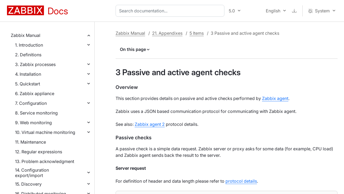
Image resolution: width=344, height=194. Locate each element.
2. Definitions (28, 54)
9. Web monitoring (33, 122)
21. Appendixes (167, 33)
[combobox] (171, 11)
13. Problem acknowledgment (44, 161)
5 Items (196, 33)
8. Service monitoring (36, 113)
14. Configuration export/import (32, 172)
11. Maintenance (30, 142)
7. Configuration (31, 103)
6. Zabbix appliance (34, 93)
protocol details (241, 181)
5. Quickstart (27, 83)
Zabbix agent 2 (150, 124)
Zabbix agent (275, 98)
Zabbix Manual (25, 35)
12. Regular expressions (38, 151)
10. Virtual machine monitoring (45, 132)
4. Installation (28, 74)
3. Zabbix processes (35, 64)
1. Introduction (29, 45)
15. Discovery (28, 184)
